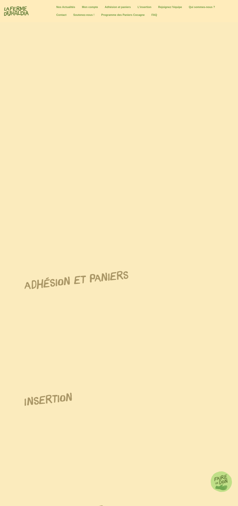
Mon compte (90, 7)
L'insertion (144, 7)
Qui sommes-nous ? (202, 7)
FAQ (154, 14)
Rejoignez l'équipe (170, 7)
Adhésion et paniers (118, 7)
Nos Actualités (65, 7)
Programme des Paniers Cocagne (123, 14)
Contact (61, 14)
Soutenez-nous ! (83, 14)
